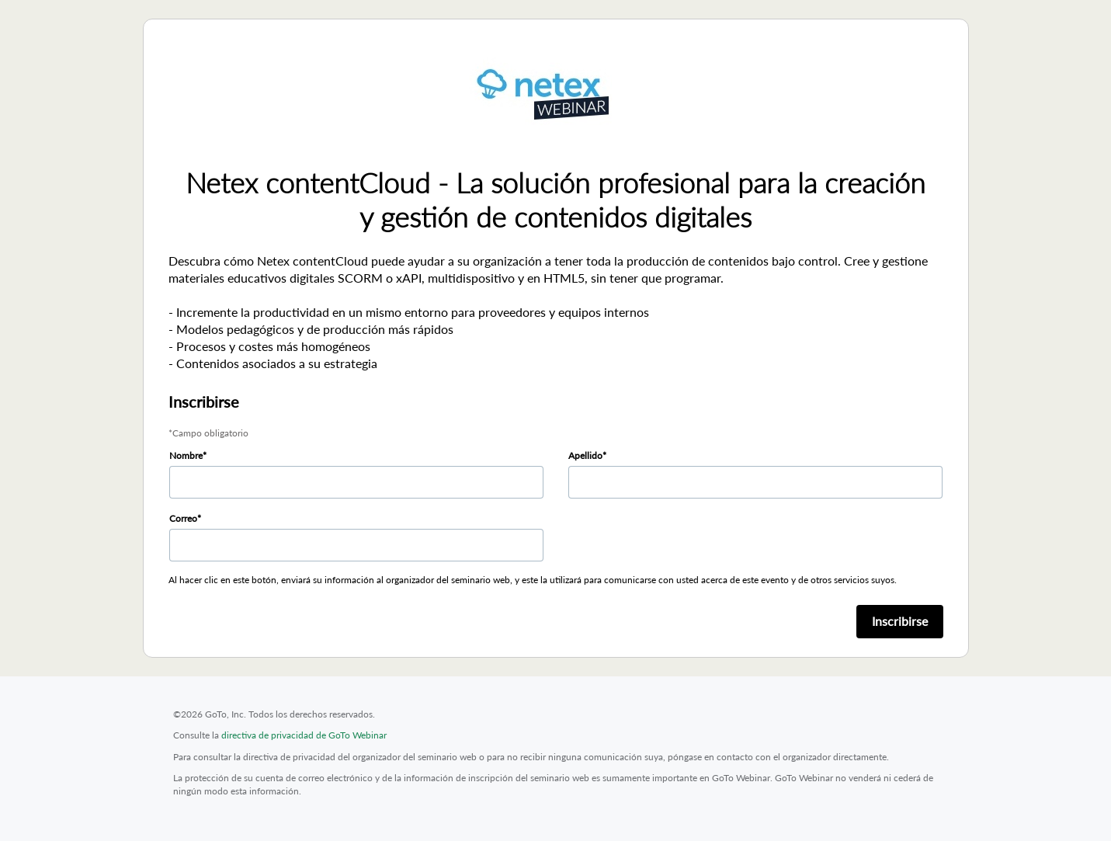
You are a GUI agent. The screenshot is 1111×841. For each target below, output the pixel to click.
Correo (183, 518)
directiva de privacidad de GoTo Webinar (304, 735)
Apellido (585, 455)
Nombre (186, 455)
